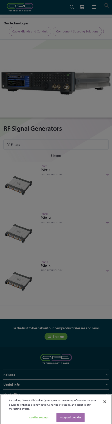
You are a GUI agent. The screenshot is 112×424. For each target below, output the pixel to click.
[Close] (105, 405)
